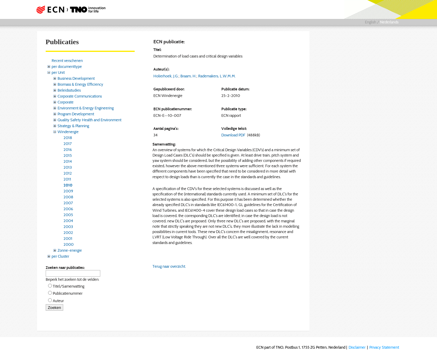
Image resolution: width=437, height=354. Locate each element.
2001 (67, 238)
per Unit (58, 72)
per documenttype (67, 66)
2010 (67, 185)
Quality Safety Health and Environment (89, 119)
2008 (68, 196)
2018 (67, 137)
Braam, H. (188, 76)
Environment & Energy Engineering (86, 108)
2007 (68, 202)
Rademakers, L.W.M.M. (217, 76)
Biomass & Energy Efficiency (80, 84)
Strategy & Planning (73, 125)
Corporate (66, 102)
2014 (67, 161)
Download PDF (233, 135)
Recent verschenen (67, 60)
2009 (68, 191)
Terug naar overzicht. (169, 266)
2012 (67, 173)
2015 (67, 155)
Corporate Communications (80, 96)
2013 (67, 167)
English (370, 22)
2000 (68, 244)
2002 (68, 232)
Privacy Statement (384, 347)
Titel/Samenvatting (68, 286)
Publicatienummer (67, 293)
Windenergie (68, 131)
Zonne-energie (70, 250)
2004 (68, 220)
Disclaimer (357, 347)
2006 (68, 208)
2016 (67, 149)
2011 (67, 179)
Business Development (76, 78)
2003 (68, 226)
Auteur (58, 300)
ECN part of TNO (69, 9)
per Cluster (60, 256)
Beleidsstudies (69, 90)
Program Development (76, 113)
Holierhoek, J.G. (166, 76)
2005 (68, 214)
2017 (67, 143)
